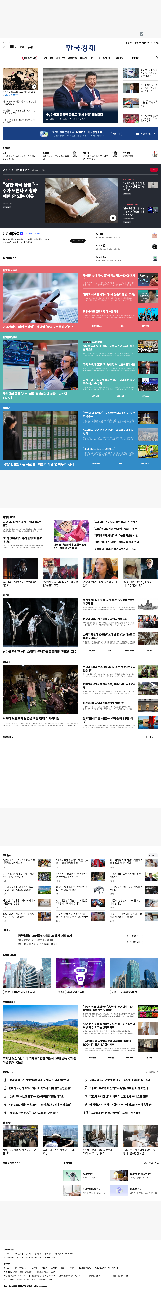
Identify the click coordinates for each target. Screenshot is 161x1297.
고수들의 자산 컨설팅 (130, 204)
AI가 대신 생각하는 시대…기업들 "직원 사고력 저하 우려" (71, 902)
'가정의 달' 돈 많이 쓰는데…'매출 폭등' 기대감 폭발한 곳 (18, 875)
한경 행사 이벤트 (11, 1163)
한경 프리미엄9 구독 (142, 42)
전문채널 (119, 57)
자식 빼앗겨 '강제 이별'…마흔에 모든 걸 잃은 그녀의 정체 (126, 862)
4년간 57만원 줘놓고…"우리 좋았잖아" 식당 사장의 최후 (18, 915)
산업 (51, 57)
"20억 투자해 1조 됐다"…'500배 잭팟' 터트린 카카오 (36, 1096)
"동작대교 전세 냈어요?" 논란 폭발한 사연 (115, 535)
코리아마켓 (60, 57)
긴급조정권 (128, 156)
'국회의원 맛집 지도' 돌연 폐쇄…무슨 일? (115, 522)
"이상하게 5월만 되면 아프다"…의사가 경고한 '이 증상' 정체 (126, 915)
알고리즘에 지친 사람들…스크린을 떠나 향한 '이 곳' (108, 720)
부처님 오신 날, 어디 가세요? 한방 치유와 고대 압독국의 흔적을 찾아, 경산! (39, 1060)
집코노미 (83, 57)
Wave (5, 661)
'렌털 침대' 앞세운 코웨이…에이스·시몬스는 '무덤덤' (19, 902)
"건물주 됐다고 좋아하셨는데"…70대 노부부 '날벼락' (99, 1151)
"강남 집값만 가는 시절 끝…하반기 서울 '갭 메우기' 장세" (39, 464)
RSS (62, 1267)
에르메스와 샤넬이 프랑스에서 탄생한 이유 (104, 703)
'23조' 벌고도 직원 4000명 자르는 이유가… (116, 528)
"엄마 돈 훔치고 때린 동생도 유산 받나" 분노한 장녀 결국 (139, 1151)
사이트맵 (44, 1267)
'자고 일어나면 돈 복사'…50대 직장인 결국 (22, 523)
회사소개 (7, 1253)
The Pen (7, 1122)
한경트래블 (8, 1001)
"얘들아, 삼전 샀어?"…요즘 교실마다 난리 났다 (125, 902)
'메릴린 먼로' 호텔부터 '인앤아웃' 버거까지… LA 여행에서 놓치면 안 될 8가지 (108, 1008)
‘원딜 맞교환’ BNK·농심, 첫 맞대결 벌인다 (126, 888)
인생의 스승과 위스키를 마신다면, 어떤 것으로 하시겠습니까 (109, 668)
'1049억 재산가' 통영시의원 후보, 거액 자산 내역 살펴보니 (39, 1080)
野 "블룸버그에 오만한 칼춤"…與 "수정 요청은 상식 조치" (19, 112)
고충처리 (27, 1253)
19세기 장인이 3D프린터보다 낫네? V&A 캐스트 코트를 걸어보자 (109, 636)
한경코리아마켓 (10, 270)
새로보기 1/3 (153, 855)
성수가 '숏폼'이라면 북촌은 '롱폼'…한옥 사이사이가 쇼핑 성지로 (72, 915)
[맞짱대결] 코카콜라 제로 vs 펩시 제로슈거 (45, 935)
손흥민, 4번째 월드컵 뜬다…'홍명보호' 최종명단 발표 (149, 118)
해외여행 (129, 1057)
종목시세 (120, 396)
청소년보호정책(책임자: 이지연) (106, 1267)
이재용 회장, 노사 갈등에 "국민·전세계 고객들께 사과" (149, 88)
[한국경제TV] (13, 46)
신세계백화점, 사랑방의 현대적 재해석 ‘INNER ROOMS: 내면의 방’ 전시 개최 (107, 1042)
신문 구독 (129, 42)
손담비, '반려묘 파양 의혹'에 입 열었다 (100, 583)
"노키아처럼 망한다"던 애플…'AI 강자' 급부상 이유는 (134, 186)
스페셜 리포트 (9, 955)
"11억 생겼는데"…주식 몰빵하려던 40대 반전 (22, 539)
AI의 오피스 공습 (70, 992)
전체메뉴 (135, 57)
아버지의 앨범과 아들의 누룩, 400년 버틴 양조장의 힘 (109, 685)
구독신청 (17, 1253)
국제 (92, 57)
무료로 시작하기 (78, 240)
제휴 (15, 1267)
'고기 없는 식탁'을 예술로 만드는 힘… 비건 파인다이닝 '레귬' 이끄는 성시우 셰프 (109, 1025)
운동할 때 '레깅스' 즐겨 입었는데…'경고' (115, 549)
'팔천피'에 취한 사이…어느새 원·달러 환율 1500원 (109, 294)
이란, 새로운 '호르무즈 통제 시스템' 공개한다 (149, 103)
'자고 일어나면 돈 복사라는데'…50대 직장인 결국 (114, 1113)
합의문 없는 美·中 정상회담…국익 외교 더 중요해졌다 (19, 158)
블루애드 (48, 1253)
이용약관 (71, 1267)
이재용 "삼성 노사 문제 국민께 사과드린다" (125, 875)
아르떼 (6, 595)
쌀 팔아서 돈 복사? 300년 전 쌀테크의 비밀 (19, 94)
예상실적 (95, 396)
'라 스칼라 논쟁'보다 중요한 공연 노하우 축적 (95, 158)
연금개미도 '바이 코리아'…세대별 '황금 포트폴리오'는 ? (38, 327)
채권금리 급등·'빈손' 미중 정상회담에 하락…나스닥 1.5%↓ (35, 396)
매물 (120, 463)
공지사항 (67, 1163)
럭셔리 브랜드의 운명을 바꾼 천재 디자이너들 (31, 718)
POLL (5, 930)
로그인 (156, 42)
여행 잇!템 (148, 1057)
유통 (98, 57)
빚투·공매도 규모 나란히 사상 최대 (100, 311)
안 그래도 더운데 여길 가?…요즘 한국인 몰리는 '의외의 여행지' (18, 888)
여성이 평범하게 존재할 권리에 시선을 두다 (105, 619)
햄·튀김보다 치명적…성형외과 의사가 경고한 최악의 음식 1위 (120, 1104)
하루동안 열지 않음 (145, 134)
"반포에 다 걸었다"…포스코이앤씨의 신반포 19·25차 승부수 (109, 414)
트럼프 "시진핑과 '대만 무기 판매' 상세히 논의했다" (19, 121)
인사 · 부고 (148, 1162)
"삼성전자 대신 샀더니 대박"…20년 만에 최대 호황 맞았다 (119, 1096)
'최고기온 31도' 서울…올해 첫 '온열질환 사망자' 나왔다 (19, 103)
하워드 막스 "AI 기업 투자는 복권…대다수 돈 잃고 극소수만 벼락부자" (109, 381)
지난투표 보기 (135, 942)
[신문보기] (4, 46)
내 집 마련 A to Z (8, 179)
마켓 (145, 326)
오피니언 (106, 57)
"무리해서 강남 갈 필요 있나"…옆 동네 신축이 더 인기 (108, 431)
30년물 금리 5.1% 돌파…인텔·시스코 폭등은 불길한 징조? (108, 347)
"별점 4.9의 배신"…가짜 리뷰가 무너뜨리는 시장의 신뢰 (19, 862)
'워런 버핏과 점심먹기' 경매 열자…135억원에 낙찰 (109, 364)
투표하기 (135, 936)
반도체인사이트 (129, 179)
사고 (156, 1162)
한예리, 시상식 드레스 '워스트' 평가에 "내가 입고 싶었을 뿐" (40, 1088)
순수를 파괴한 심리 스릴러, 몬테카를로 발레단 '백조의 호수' (40, 651)
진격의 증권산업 (123, 992)
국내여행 (111, 1057)
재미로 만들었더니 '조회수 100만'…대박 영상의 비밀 (70, 546)
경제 (45, 57)
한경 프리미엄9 (30, 57)
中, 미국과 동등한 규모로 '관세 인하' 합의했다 (74, 114)
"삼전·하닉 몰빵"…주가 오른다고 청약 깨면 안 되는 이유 (20, 190)
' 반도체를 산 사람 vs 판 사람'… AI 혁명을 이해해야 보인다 (134, 211)
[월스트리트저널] (22, 46)
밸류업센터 (145, 463)
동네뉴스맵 (96, 463)
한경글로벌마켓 (10, 337)
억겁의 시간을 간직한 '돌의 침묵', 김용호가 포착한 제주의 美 (109, 601)
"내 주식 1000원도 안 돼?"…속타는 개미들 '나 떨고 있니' (119, 1088)
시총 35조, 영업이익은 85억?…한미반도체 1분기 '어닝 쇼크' (40, 1104)
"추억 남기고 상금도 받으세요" (99, 449)
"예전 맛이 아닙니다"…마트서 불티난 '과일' (116, 542)
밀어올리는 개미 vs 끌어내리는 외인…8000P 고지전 (109, 277)
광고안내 (38, 1253)
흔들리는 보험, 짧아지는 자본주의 (56, 158)
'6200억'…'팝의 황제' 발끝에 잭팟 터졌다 (20, 583)
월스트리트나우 (92, 342)
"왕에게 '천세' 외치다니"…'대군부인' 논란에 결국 (60, 583)
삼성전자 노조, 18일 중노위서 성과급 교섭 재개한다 (149, 72)
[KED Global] (30, 46)
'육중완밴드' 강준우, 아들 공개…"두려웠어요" (137, 583)
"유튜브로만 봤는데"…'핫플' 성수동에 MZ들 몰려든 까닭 (72, 862)
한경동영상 (8, 737)
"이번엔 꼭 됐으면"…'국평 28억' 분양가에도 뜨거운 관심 (71, 875)
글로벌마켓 (72, 57)
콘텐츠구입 (23, 1267)
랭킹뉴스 (7, 1072)
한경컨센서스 (97, 326)
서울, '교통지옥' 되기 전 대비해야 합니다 (19, 1151)
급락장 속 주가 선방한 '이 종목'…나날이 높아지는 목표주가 (119, 1080)
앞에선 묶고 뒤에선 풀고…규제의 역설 (59, 1151)
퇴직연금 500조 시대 (19, 992)
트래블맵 (92, 1057)
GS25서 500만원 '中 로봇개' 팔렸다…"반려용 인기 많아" (71, 888)
